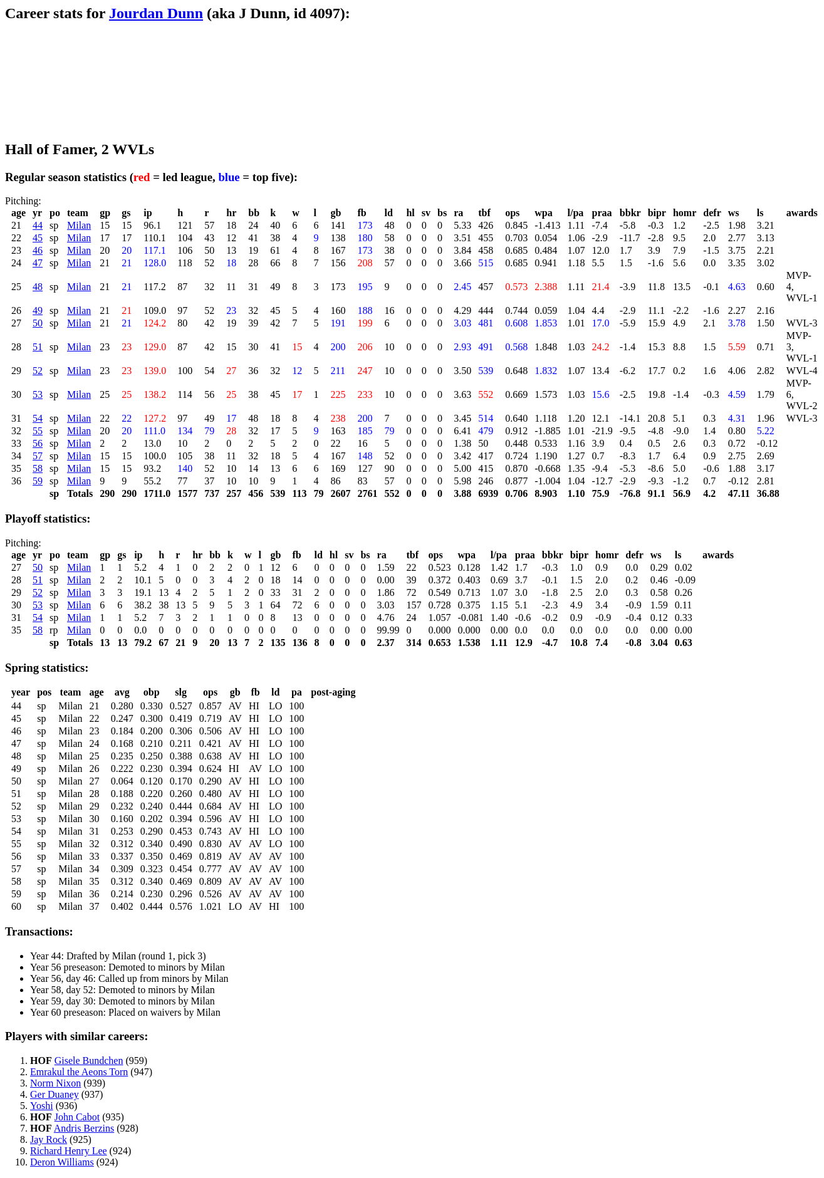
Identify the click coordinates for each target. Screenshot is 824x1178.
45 (38, 237)
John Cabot (77, 1117)
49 (38, 310)
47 (38, 263)
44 (38, 225)
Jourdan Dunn (156, 13)
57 (38, 456)
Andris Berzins (84, 1128)
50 (38, 323)
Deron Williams (62, 1162)
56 (38, 443)
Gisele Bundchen (89, 1060)
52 (38, 370)
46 (38, 250)
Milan (79, 225)
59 (38, 481)
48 (38, 286)
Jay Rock (48, 1139)
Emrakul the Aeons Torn (79, 1071)
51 (38, 346)
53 (38, 394)
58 (38, 468)
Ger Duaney (54, 1094)
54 (38, 418)
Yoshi (41, 1105)
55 (38, 430)
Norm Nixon (55, 1083)
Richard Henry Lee (68, 1150)
